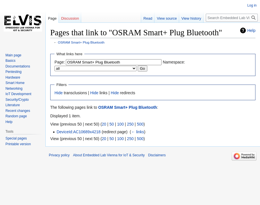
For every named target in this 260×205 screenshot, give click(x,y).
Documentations (17, 66)
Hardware (12, 77)
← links (137, 132)
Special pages (16, 138)
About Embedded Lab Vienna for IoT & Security (108, 155)
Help (251, 30)
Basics (10, 61)
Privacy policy (59, 155)
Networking (13, 89)
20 (104, 124)
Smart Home (14, 83)
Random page (16, 116)
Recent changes (17, 111)
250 (130, 124)
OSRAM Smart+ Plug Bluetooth (81, 42)
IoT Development (18, 94)
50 (112, 124)
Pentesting (13, 72)
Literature (12, 105)
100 (120, 124)
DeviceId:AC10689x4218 (78, 132)
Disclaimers (157, 155)
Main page (13, 55)
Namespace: (174, 62)
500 (140, 124)
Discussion (70, 18)
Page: (59, 62)
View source (167, 18)
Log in (252, 5)
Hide (58, 93)
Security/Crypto (17, 100)
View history (191, 18)
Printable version (18, 144)
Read (147, 18)
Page (52, 18)
